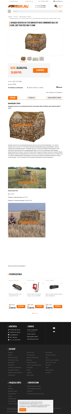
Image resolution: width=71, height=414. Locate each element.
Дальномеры (11, 362)
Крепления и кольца (13, 360)
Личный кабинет (14, 1)
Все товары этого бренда (54, 92)
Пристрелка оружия (50, 355)
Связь (47, 367)
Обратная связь (12, 398)
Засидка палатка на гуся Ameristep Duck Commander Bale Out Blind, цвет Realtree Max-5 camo (34, 18)
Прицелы (10, 352)
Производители (12, 393)
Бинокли (10, 355)
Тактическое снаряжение (14, 367)
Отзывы (10, 396)
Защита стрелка (49, 370)
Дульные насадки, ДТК (32, 357)
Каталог (16, 16)
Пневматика (11, 365)
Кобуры (29, 370)
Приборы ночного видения (15, 372)
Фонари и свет (30, 352)
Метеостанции (30, 375)
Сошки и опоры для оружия (34, 365)
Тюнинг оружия (31, 355)
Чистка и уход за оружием (52, 360)
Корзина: (60, 6)
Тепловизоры (11, 375)
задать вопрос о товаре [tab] (54, 98)
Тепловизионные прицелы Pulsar (35, 393)
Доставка (10, 388)
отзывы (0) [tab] (31, 98)
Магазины (29, 360)
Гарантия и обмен (12, 391)
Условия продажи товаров (34, 388)
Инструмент (48, 365)
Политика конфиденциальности (16, 403)
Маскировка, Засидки (25, 16)
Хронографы (48, 352)
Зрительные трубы (13, 357)
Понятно (22, 409)
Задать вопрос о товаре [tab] (36, 87)
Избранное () (29, 1)
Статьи (9, 386)
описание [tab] (12, 98)
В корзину (40, 70)
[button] (33, 313)
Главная (10, 16)
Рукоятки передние (32, 362)
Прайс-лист (30, 391)
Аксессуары (30, 367)
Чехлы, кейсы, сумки (50, 362)
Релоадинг (48, 372)
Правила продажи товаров (34, 386)
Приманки (29, 372)
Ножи (46, 357)
